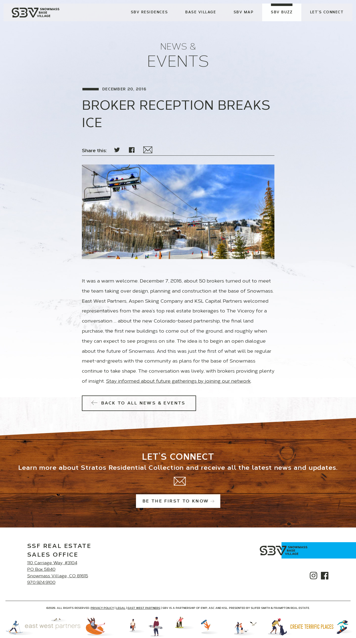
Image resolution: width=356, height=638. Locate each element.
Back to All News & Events (138, 403)
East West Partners (144, 608)
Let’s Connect (326, 13)
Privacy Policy (102, 608)
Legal (120, 608)
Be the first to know (178, 501)
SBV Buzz (281, 13)
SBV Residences (149, 13)
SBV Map (243, 13)
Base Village (200, 13)
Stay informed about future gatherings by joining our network (178, 381)
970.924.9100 (41, 583)
